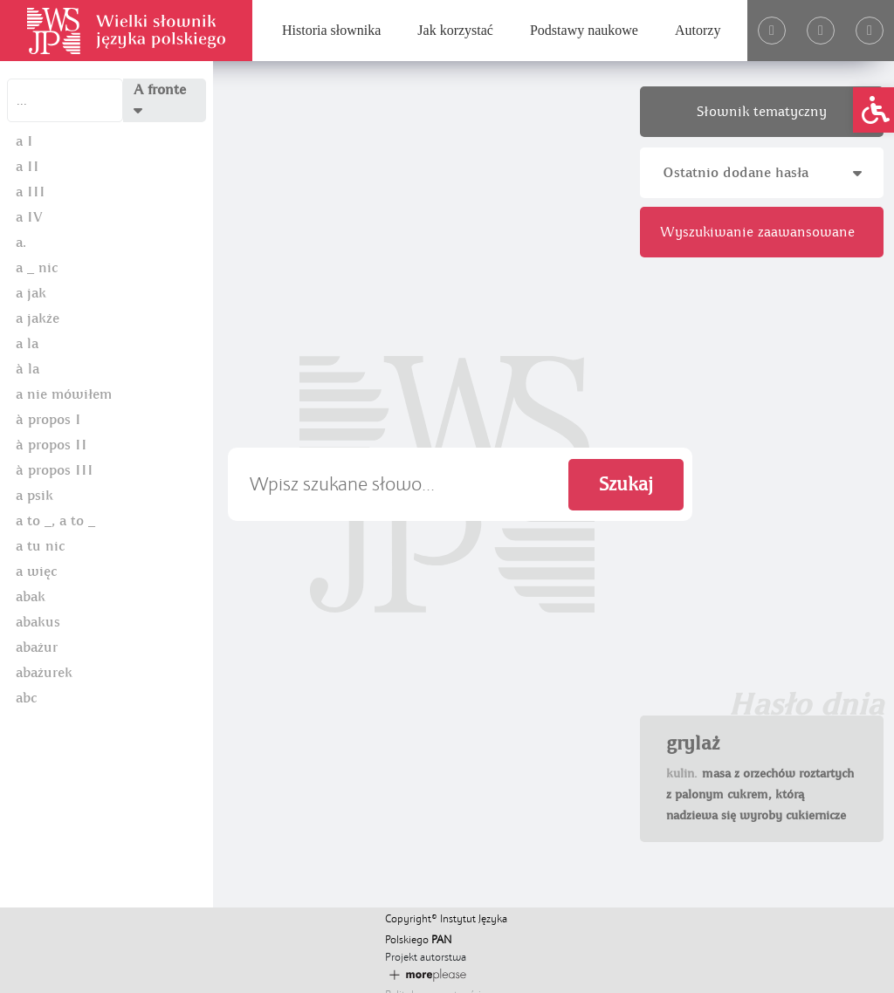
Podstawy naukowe (584, 30)
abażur (37, 647)
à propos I (48, 419)
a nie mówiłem (64, 394)
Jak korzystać (455, 30)
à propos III (54, 470)
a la (27, 344)
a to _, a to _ (55, 521)
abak (30, 597)
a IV (29, 217)
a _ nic (37, 268)
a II (27, 166)
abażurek (44, 672)
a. (21, 242)
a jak (31, 293)
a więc (36, 571)
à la (27, 369)
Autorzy (697, 30)
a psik (34, 495)
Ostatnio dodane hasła (762, 172)
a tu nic (40, 546)
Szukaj (626, 484)
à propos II (51, 445)
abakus (38, 622)
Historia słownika (331, 30)
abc (26, 698)
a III (30, 192)
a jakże (37, 318)
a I (24, 141)
